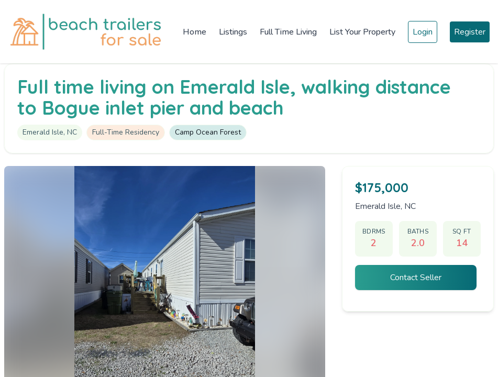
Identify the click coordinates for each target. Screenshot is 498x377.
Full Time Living (288, 32)
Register (469, 32)
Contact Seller (415, 277)
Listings (233, 32)
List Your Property (362, 32)
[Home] (88, 31)
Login (423, 32)
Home (194, 32)
